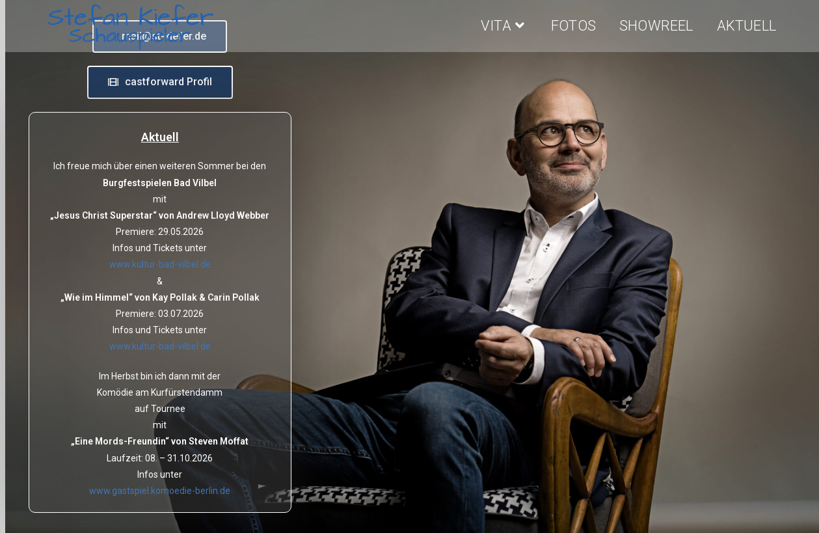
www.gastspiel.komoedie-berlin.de (159, 490)
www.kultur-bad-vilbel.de (160, 264)
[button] (160, 82)
